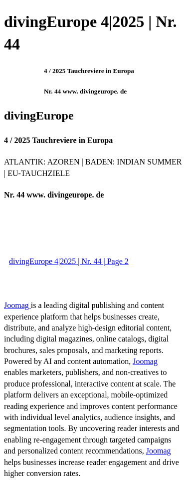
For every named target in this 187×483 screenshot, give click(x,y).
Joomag (17, 305)
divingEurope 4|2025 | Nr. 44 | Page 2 (69, 261)
